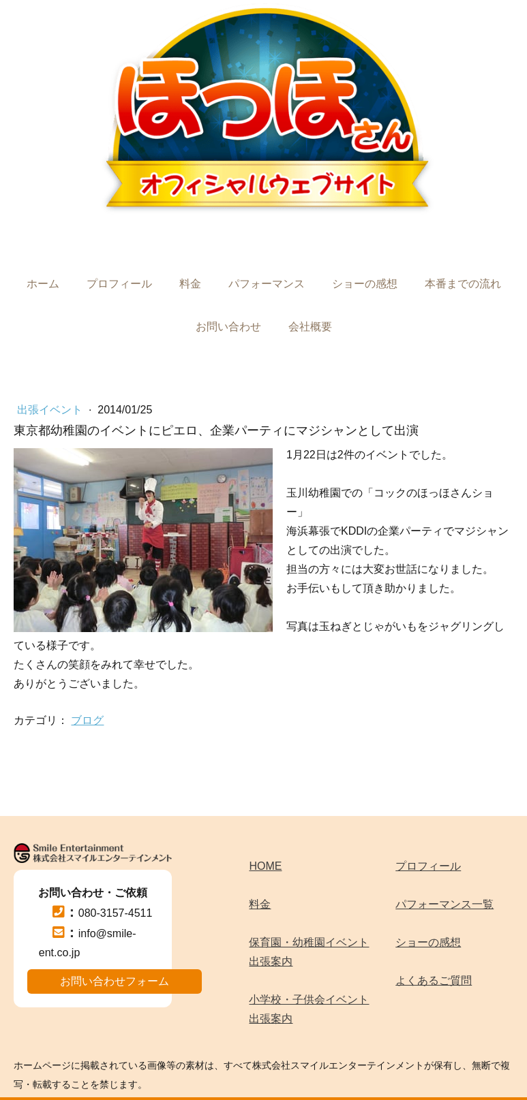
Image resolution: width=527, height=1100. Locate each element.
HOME (265, 866)
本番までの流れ (463, 283)
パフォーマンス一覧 (444, 904)
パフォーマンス (266, 283)
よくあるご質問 (433, 980)
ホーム (43, 283)
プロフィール (119, 283)
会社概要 (310, 326)
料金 (190, 283)
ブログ (87, 720)
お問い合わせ (228, 326)
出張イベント (51, 409)
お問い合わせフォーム (114, 981)
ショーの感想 (364, 283)
